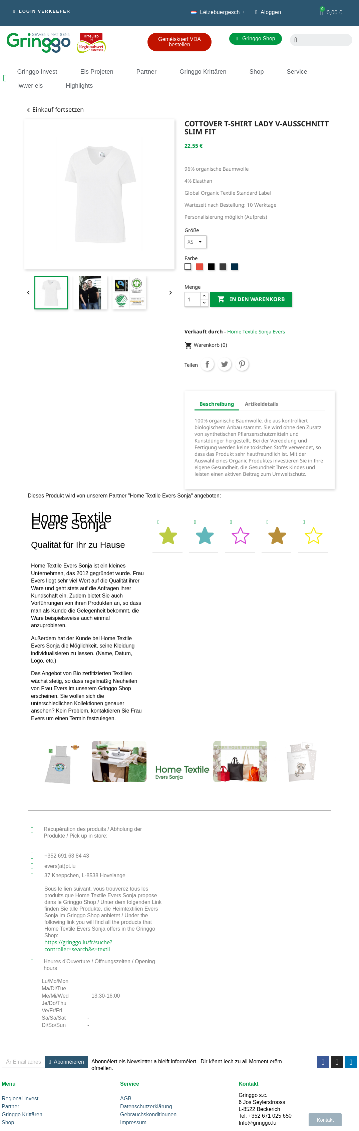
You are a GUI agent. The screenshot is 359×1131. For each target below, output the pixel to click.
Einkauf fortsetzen (54, 109)
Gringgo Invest (37, 71)
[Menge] (193, 299)
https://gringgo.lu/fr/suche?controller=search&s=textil (78, 946)
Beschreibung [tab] (217, 403)
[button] (41, 11)
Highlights (79, 85)
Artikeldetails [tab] (261, 403)
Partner (146, 71)
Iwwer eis (30, 85)
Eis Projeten (96, 71)
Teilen (207, 364)
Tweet (224, 364)
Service (297, 71)
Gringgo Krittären (203, 71)
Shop (257, 71)
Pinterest (242, 364)
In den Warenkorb (251, 299)
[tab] (167, 533)
